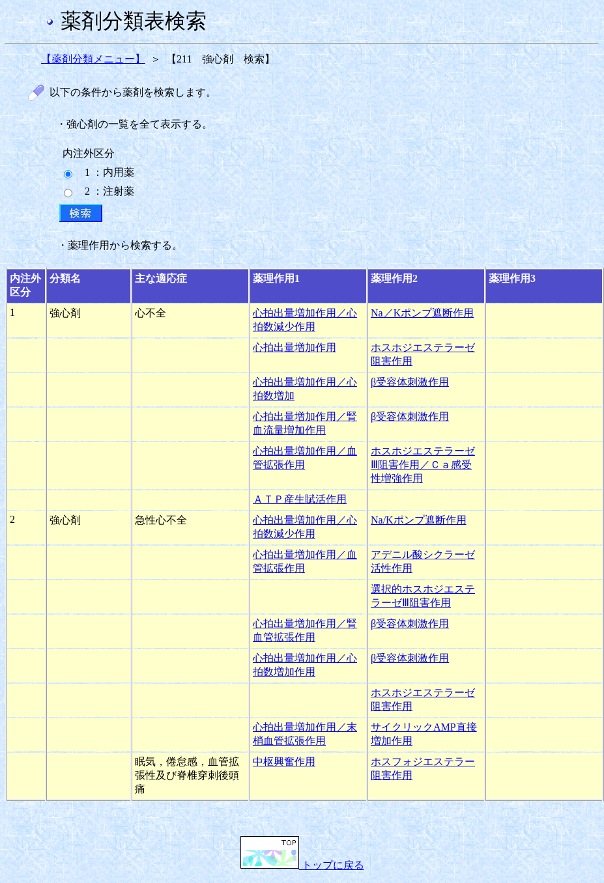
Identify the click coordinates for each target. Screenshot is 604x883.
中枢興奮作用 (284, 761)
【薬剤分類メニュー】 (93, 58)
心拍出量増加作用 (294, 347)
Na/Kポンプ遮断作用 (419, 520)
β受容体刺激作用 (410, 381)
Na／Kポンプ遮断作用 (422, 312)
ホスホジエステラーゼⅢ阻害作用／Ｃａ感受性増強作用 (423, 464)
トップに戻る (302, 865)
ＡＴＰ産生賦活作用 (300, 499)
